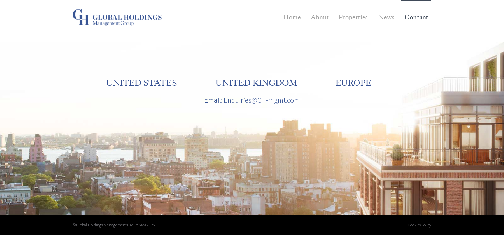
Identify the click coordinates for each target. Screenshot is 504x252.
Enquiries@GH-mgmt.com (262, 100)
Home (292, 17)
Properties (353, 17)
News (386, 17)
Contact (416, 17)
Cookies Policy (419, 224)
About (320, 17)
